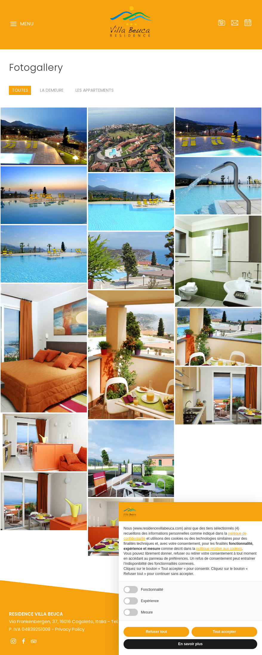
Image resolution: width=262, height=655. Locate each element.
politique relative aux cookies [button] (219, 549)
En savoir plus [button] (190, 644)
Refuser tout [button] (156, 632)
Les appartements (94, 90)
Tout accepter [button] (224, 632)
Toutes (20, 90)
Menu (21, 23)
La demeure (52, 90)
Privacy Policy (69, 629)
